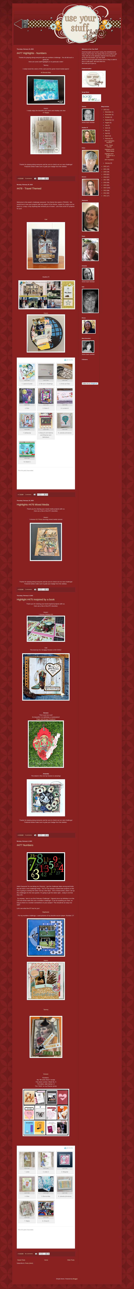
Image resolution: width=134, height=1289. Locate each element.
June (106, 128)
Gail (46, 219)
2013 (105, 190)
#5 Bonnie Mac (46, 72)
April (106, 133)
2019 (105, 174)
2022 (105, 166)
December (108, 112)
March (107, 136)
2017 (105, 180)
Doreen (45, 1074)
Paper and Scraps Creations (45, 719)
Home (46, 1260)
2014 (105, 188)
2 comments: (28, 589)
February (108, 138)
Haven (46, 313)
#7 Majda (46, 112)
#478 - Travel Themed (29, 188)
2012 (105, 193)
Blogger (75, 1279)
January (107, 163)
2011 (105, 196)
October (107, 117)
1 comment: (28, 494)
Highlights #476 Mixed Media (33, 504)
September (108, 120)
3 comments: (28, 178)
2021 (105, 169)
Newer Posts (21, 1260)
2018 (105, 177)
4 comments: (28, 835)
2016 (105, 182)
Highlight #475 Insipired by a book (36, 599)
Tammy (45, 1009)
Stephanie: (45, 912)
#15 (51, 614)
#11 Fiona (38, 519)
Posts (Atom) (29, 1263)
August (107, 122)
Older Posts (70, 1260)
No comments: (29, 1253)
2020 (105, 172)
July (106, 125)
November (108, 114)
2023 (105, 109)
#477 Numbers (25, 845)
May (106, 130)
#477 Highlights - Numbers (31, 53)
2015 (105, 185)
